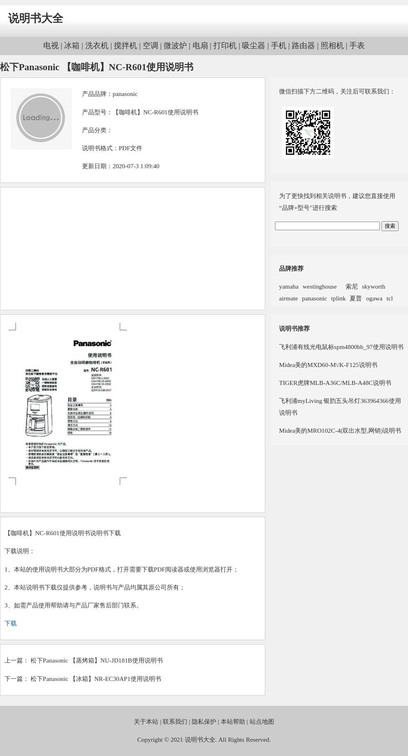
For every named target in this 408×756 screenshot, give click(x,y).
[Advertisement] (132, 248)
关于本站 (146, 721)
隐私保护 (204, 721)
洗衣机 (97, 45)
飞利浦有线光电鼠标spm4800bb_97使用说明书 (341, 346)
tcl (389, 298)
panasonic (125, 93)
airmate (288, 298)
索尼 (349, 286)
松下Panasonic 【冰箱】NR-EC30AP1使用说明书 (96, 678)
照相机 (332, 45)
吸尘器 (253, 45)
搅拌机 (125, 45)
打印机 (225, 45)
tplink (338, 298)
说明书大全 (35, 18)
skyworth (373, 286)
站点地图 (262, 721)
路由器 (303, 45)
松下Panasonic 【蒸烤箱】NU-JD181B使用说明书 (97, 660)
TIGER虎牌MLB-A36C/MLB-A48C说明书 (335, 382)
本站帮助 (233, 721)
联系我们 (175, 721)
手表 (357, 45)
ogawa (374, 298)
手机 (278, 45)
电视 (51, 45)
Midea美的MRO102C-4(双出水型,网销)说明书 (340, 430)
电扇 (200, 45)
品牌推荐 (291, 268)
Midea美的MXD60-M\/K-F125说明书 (328, 364)
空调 (150, 45)
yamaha (289, 286)
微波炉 (175, 45)
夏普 (356, 298)
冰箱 (72, 45)
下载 (10, 623)
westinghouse (320, 286)
